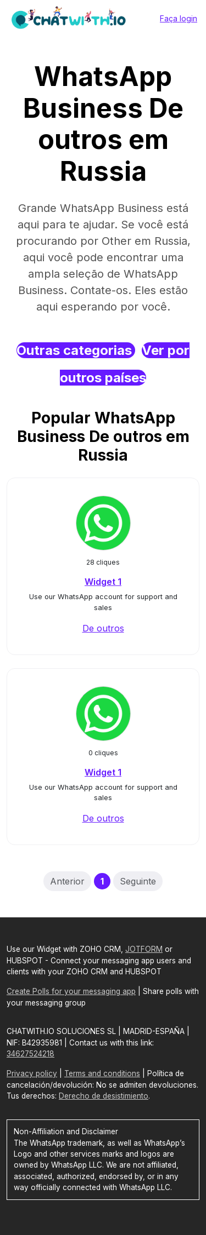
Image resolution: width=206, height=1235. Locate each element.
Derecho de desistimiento (103, 1096)
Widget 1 (103, 581)
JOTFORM (144, 949)
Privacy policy (32, 1073)
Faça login (178, 18)
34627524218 (30, 1053)
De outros (103, 628)
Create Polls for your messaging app (71, 991)
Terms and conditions (102, 1073)
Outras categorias (75, 350)
